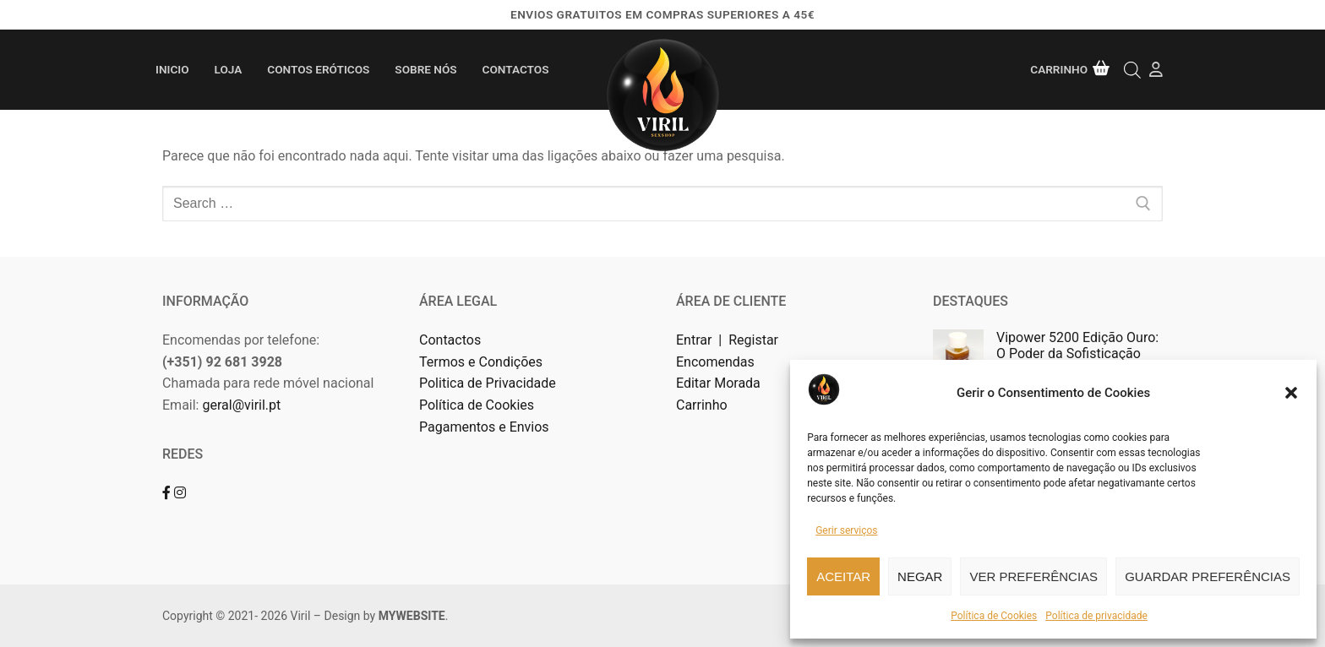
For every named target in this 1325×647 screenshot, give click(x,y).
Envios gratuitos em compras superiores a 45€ (662, 14)
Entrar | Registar (729, 340)
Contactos (450, 340)
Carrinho (702, 405)
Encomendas (715, 362)
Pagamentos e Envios (484, 427)
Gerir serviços (846, 530)
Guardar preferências (1207, 576)
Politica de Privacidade (489, 383)
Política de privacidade (1096, 616)
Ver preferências (1033, 576)
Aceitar (843, 576)
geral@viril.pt (241, 405)
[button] (1291, 392)
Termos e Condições (482, 362)
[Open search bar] (1132, 70)
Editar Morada (718, 383)
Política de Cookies (994, 616)
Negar (919, 576)
